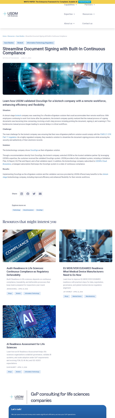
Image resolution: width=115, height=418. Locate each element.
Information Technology (36, 43)
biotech (18, 115)
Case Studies (20, 36)
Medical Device (77, 296)
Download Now (85, 2)
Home (4, 36)
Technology (16, 210)
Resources (11, 36)
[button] (70, 4)
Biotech (20, 43)
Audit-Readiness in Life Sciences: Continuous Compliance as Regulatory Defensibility (28, 271)
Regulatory (49, 43)
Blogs (10, 293)
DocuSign (34, 150)
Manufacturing (90, 296)
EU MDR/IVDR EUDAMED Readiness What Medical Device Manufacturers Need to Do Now (83, 271)
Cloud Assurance (28, 210)
